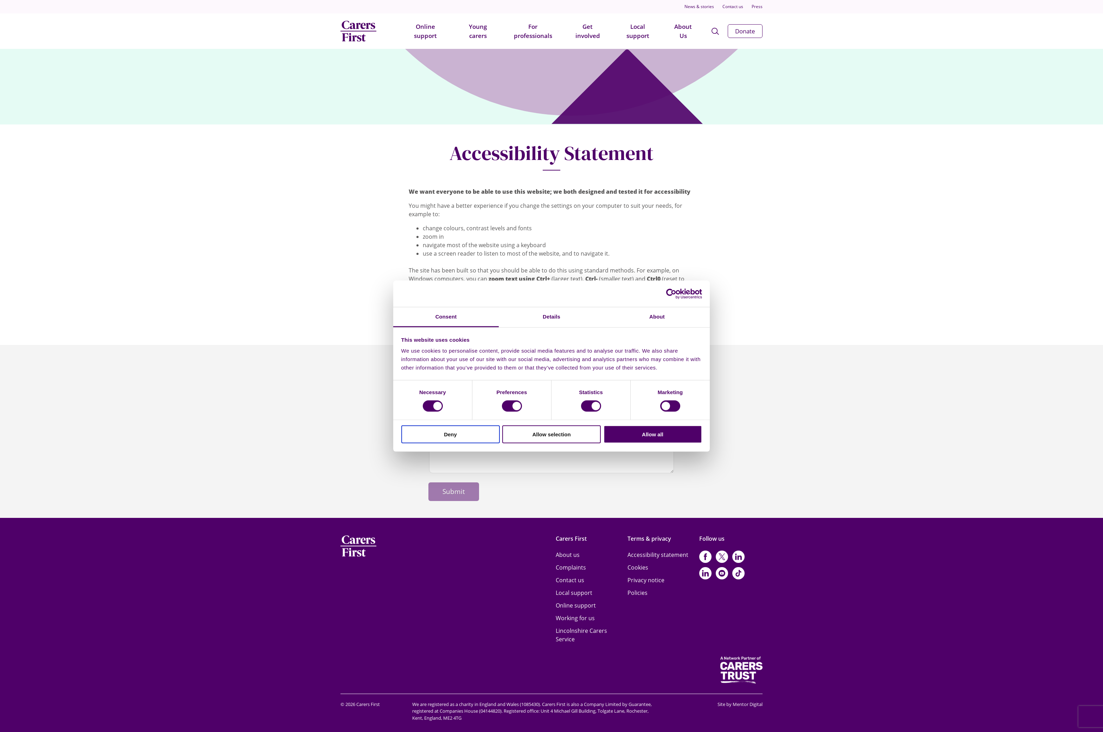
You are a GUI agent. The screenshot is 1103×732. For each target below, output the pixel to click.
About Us (683, 31)
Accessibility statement (657, 555)
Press (757, 6)
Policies (637, 593)
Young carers (478, 31)
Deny (450, 434)
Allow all (652, 434)
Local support (637, 31)
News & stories (699, 6)
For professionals (533, 31)
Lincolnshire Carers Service (581, 635)
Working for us (575, 618)
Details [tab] (551, 317)
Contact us (732, 6)
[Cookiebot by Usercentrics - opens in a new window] (671, 293)
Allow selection (551, 434)
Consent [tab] (446, 317)
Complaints (571, 567)
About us (568, 555)
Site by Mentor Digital (740, 704)
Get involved (587, 31)
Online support (425, 31)
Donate (745, 31)
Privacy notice (645, 580)
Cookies (637, 567)
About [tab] (657, 317)
